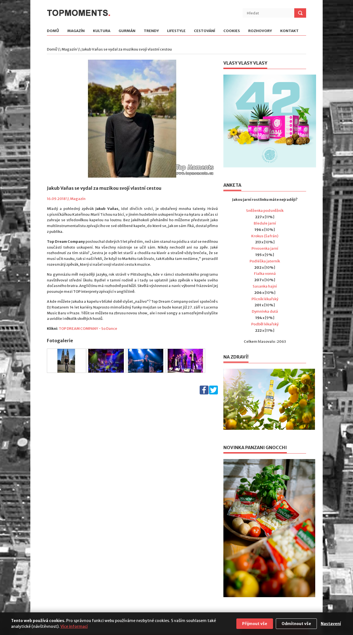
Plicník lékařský (265, 299)
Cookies (231, 31)
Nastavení (331, 623)
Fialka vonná (265, 273)
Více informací (74, 626)
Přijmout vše (254, 623)
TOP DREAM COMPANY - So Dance (88, 328)
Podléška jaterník (265, 261)
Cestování (204, 31)
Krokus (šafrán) (264, 236)
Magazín (76, 31)
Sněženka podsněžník (265, 210)
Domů (53, 31)
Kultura (101, 31)
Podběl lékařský (265, 324)
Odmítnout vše (296, 623)
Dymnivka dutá (265, 311)
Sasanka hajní (265, 286)
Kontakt (289, 31)
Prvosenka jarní (265, 248)
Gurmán (127, 31)
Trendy (151, 31)
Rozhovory (260, 31)
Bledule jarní (265, 223)
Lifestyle (176, 31)
